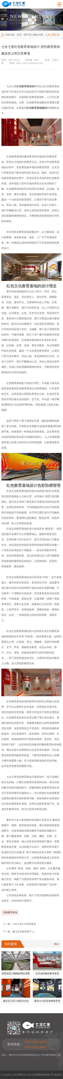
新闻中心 (32, 23)
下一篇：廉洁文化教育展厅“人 (19, 931)
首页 (19, 34)
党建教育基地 (10, 912)
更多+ (57, 944)
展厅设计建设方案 (33, 34)
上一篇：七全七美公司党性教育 (19, 924)
